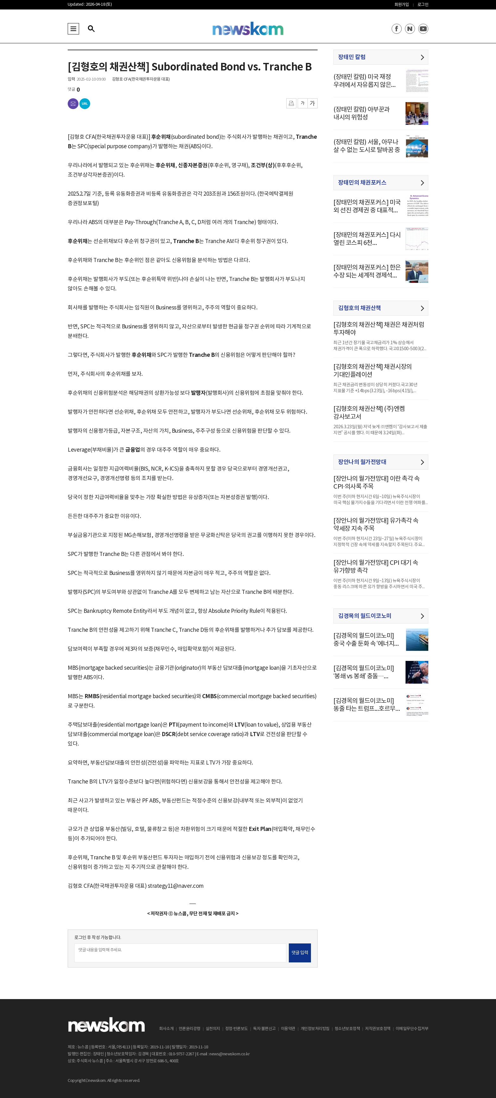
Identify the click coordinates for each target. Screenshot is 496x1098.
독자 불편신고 (264, 1029)
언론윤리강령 (190, 1029)
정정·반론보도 (236, 1029)
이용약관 (288, 1029)
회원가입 (401, 5)
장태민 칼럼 (351, 57)
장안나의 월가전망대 (362, 462)
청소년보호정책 (347, 1029)
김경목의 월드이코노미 (365, 616)
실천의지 (213, 1029)
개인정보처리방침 (315, 1029)
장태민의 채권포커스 (362, 182)
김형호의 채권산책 (359, 308)
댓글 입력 (300, 952)
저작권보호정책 (378, 1029)
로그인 (423, 5)
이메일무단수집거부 (412, 1029)
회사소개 (166, 1029)
